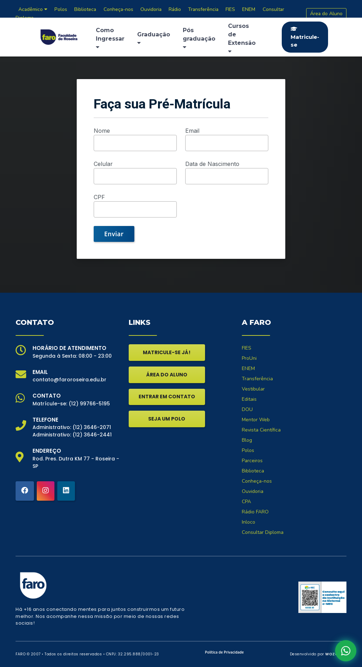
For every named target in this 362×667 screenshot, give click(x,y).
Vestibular (253, 389)
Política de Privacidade (224, 652)
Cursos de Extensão (242, 38)
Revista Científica (261, 430)
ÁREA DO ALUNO (166, 374)
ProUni (249, 358)
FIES (246, 348)
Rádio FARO (255, 511)
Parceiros (252, 460)
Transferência (257, 378)
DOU (247, 409)
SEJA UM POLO (166, 418)
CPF (99, 197)
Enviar (114, 234)
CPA (246, 501)
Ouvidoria (252, 491)
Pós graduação (199, 38)
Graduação (153, 38)
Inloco (248, 522)
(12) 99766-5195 (89, 403)
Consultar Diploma (263, 532)
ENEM (248, 368)
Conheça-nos (257, 481)
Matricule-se (305, 37)
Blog (247, 440)
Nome (102, 130)
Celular (103, 163)
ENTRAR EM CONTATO (167, 396)
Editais (249, 399)
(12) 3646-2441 (92, 434)
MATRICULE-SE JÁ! (167, 352)
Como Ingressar (110, 38)
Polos (248, 450)
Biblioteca (253, 471)
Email (192, 130)
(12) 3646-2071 (91, 427)
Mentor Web (256, 419)
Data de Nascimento (212, 163)
